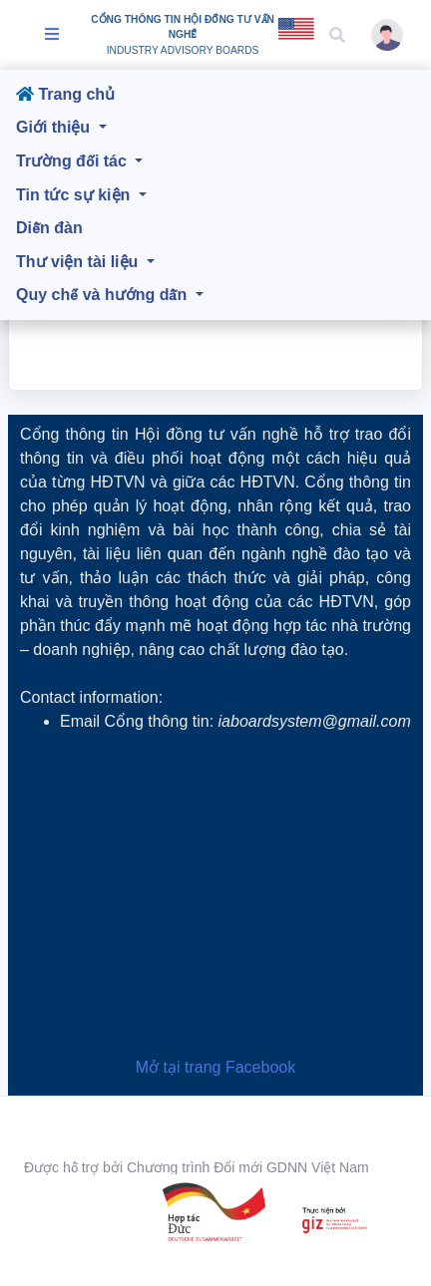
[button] (337, 35)
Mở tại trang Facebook (215, 1067)
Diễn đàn (49, 227)
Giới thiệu (55, 127)
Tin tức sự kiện (75, 194)
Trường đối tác (73, 161)
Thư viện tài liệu (79, 261)
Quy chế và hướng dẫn (104, 294)
